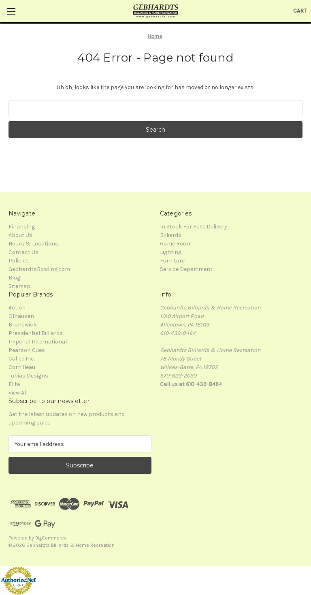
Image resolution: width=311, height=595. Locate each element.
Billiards (170, 235)
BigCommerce (51, 538)
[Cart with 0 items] (300, 11)
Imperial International (38, 341)
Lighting (170, 252)
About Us (20, 235)
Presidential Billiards (36, 333)
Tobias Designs (28, 375)
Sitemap (19, 286)
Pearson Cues (27, 350)
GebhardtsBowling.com (39, 269)
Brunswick (22, 324)
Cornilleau (22, 367)
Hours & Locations (33, 243)
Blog (14, 277)
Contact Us (23, 252)
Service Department (186, 269)
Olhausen (21, 316)
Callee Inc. (22, 358)
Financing (22, 226)
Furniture (172, 260)
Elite (14, 384)
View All (18, 392)
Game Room (176, 243)
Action (17, 307)
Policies (19, 260)
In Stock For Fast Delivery (193, 226)
